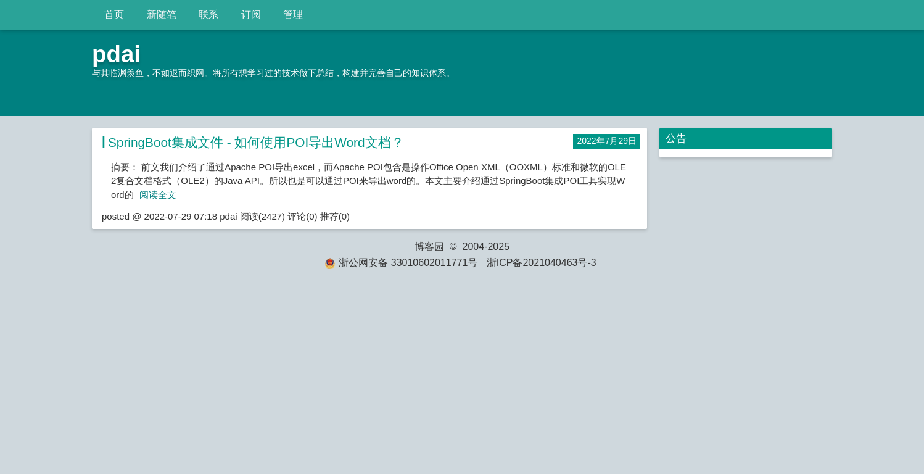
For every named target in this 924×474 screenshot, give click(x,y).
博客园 (429, 246)
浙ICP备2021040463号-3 (541, 262)
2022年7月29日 (607, 141)
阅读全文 (157, 194)
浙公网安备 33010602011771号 (400, 262)
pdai (116, 54)
